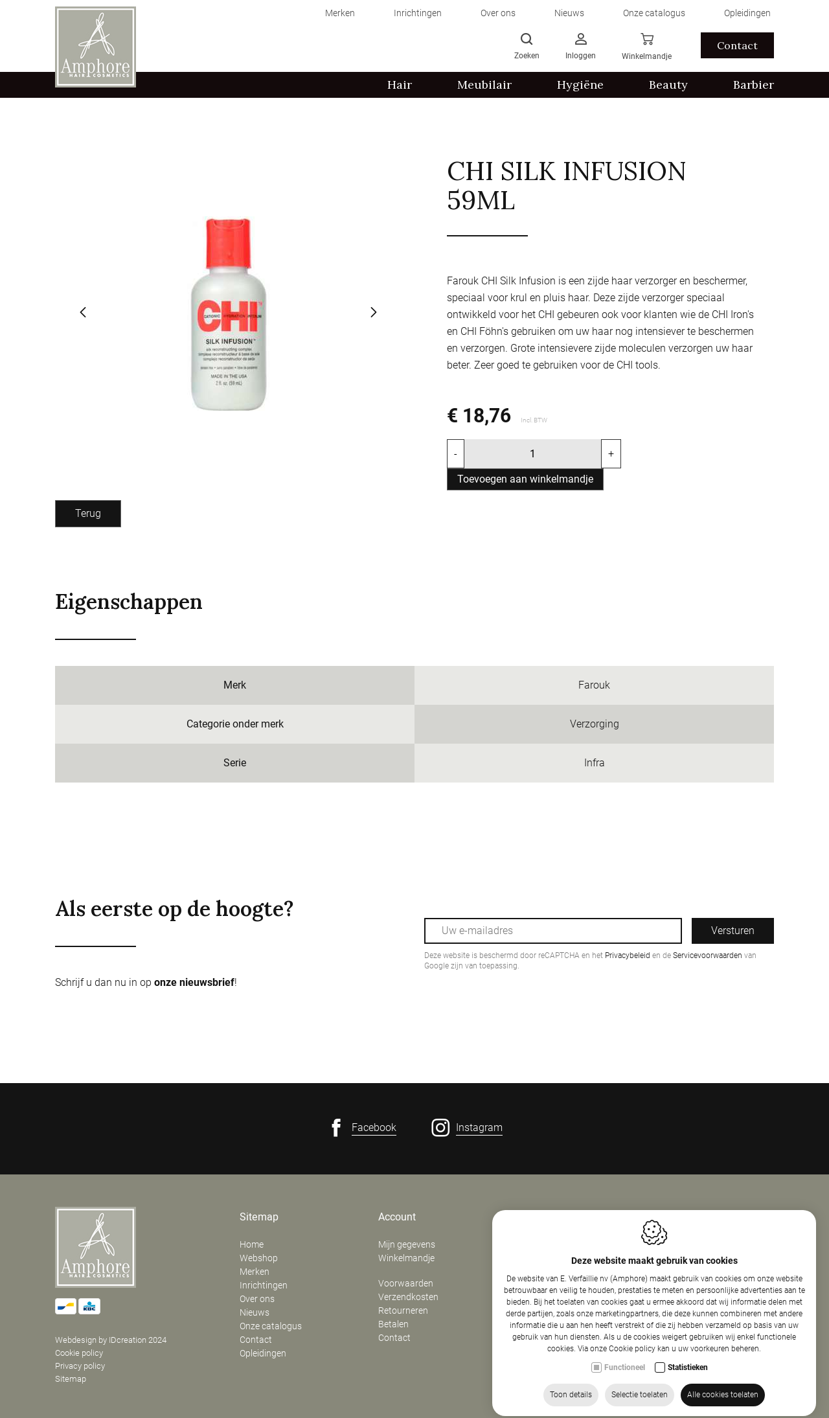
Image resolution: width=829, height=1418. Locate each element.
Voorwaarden (405, 1283)
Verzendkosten (408, 1297)
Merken (254, 1271)
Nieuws (254, 1312)
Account (397, 1217)
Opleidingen (263, 1353)
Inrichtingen (264, 1285)
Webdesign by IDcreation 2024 (110, 1340)
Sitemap (70, 1379)
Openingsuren (687, 1217)
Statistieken (688, 1385)
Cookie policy (79, 1353)
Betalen (393, 1324)
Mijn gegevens (406, 1244)
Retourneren (403, 1310)
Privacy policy (80, 1366)
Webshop (259, 1258)
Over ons (257, 1299)
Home (252, 1244)
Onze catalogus (271, 1326)
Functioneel (624, 1385)
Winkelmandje (406, 1258)
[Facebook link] (361, 1128)
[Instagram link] (467, 1128)
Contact (256, 1339)
